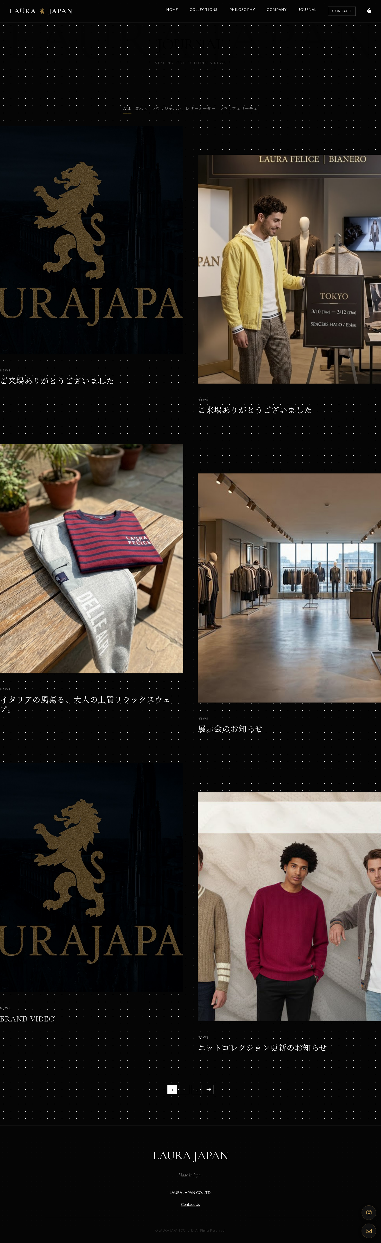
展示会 (141, 108)
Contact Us (190, 1204)
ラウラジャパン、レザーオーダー (184, 108)
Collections (204, 10)
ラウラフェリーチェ (238, 108)
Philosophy (242, 10)
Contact (342, 11)
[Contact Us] (369, 1231)
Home (172, 10)
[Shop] (369, 11)
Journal (307, 10)
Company (277, 10)
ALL (127, 108)
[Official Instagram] (369, 1212)
